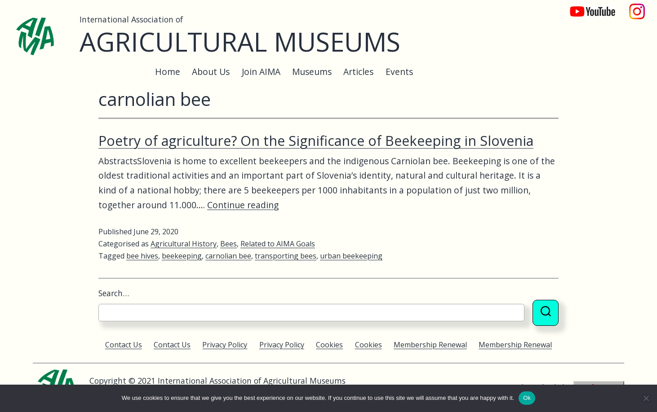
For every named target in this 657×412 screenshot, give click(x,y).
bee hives (142, 256)
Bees (228, 244)
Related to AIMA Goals (277, 244)
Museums (312, 72)
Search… (113, 293)
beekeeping (182, 256)
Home (167, 72)
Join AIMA (261, 72)
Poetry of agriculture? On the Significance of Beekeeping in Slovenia (315, 140)
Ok (527, 397)
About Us (211, 72)
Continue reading (243, 205)
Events (399, 72)
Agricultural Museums (240, 41)
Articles (358, 72)
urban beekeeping (351, 256)
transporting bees (285, 256)
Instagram (637, 7)
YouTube (586, 7)
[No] (645, 398)
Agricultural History (184, 244)
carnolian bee (228, 256)
